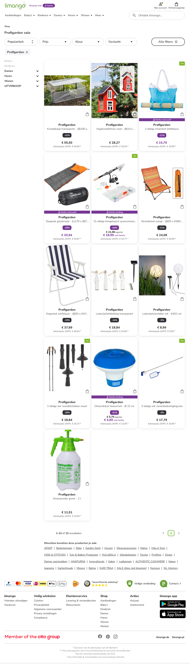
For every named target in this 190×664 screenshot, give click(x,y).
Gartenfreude (65, 569)
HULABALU (109, 556)
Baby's (104, 606)
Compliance (40, 619)
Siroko (168, 556)
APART (48, 549)
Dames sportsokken (55, 562)
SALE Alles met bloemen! (132, 569)
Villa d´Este (158, 549)
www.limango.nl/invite (112, 658)
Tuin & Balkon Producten (83, 556)
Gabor (111, 562)
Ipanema (49, 569)
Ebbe (79, 549)
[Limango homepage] (15, 5)
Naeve (172, 562)
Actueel (134, 602)
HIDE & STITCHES (55, 556)
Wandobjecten (128, 556)
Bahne (92, 569)
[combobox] (157, 16)
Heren (8, 77)
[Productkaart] (67, 106)
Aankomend (137, 606)
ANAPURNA (78, 562)
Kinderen (105, 610)
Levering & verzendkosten (81, 602)
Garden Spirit (93, 549)
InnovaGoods (96, 562)
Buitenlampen (64, 549)
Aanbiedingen (108, 602)
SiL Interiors (171, 569)
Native (144, 549)
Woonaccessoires (127, 549)
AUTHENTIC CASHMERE (150, 562)
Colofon (38, 602)
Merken (104, 627)
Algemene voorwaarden (48, 610)
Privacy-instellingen (45, 614)
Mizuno (81, 569)
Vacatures (10, 606)
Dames (8, 72)
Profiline (156, 556)
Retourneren (73, 606)
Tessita (144, 556)
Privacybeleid (41, 606)
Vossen (108, 549)
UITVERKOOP (12, 87)
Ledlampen (125, 562)
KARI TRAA (106, 569)
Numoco (155, 569)
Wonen (8, 82)
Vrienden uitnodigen (16, 602)
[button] (176, 5)
